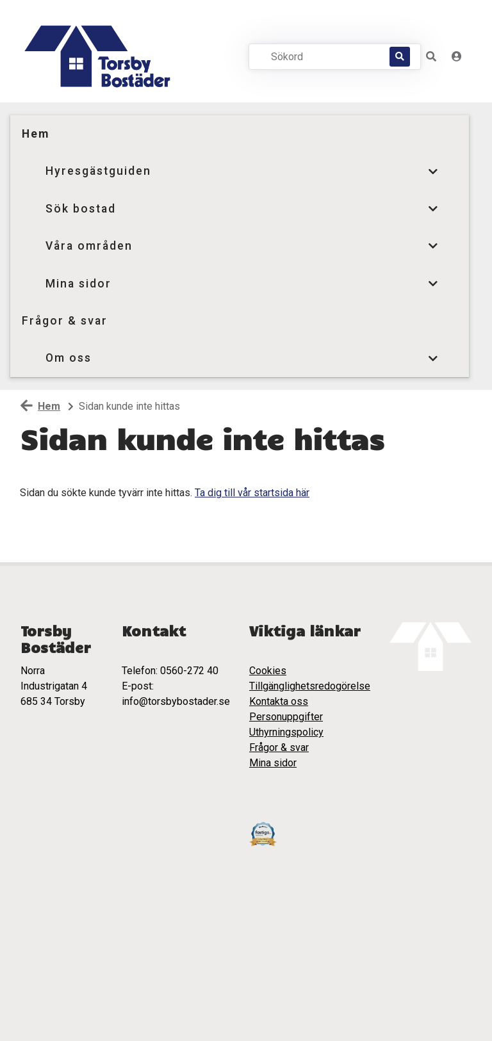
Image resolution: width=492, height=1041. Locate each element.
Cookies (267, 671)
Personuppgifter (286, 717)
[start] (100, 56)
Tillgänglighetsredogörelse (309, 686)
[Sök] (400, 57)
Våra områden (89, 245)
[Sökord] (330, 56)
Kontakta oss (278, 701)
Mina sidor (78, 283)
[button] (431, 56)
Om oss (68, 357)
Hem (35, 133)
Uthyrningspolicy (286, 732)
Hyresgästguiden (98, 171)
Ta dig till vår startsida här (252, 493)
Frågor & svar (65, 320)
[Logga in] (456, 57)
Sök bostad (80, 208)
